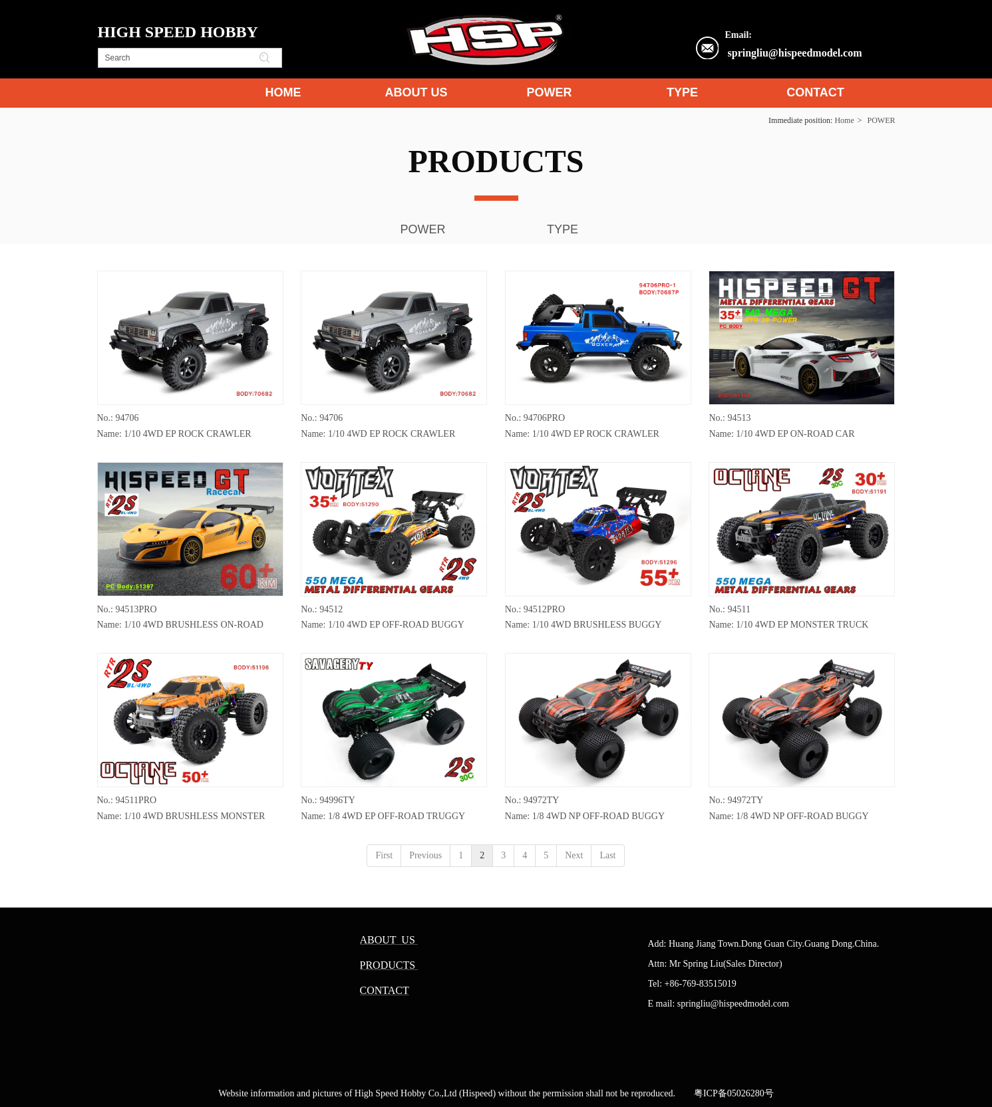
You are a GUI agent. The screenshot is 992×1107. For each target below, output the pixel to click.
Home (844, 120)
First (384, 855)
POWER (882, 120)
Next (574, 855)
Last (607, 855)
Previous (425, 855)
